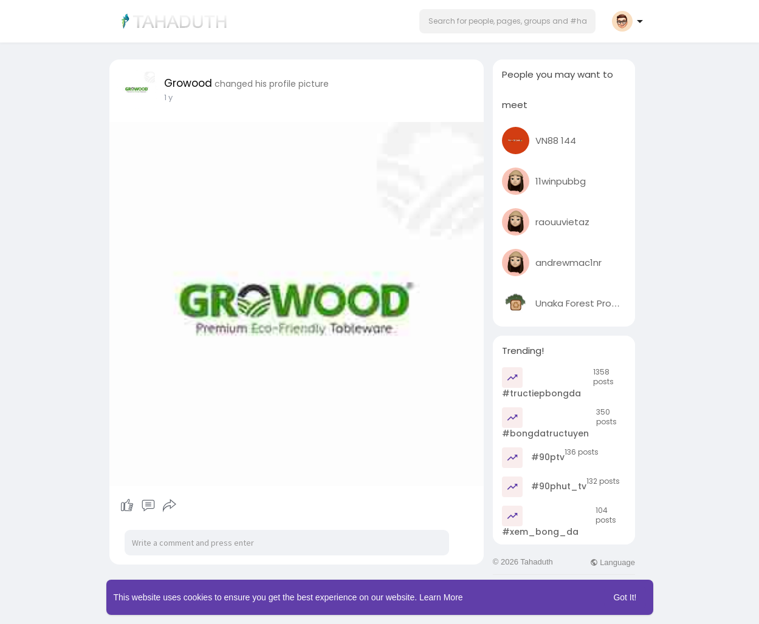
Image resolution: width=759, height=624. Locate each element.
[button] (507, 21)
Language (612, 562)
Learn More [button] (441, 597)
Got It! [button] (624, 597)
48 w (173, 97)
